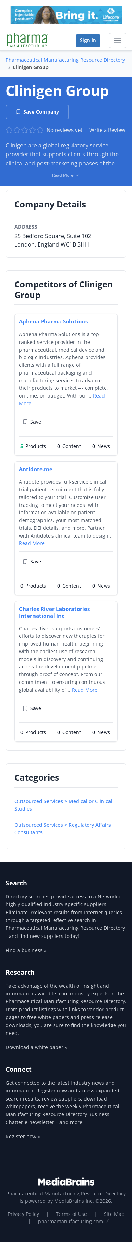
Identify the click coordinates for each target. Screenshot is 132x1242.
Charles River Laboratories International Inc (54, 612)
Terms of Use (71, 1214)
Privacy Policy (23, 1214)
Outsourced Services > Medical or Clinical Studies (63, 805)
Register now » (23, 1136)
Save (32, 422)
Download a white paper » (36, 1047)
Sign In (88, 40)
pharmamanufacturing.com (73, 1221)
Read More (32, 543)
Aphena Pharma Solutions (53, 321)
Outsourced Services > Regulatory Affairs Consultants (62, 829)
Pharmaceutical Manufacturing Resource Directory (65, 59)
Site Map (114, 1214)
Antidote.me (35, 469)
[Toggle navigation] (117, 40)
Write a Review (107, 129)
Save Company (37, 111)
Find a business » (26, 950)
